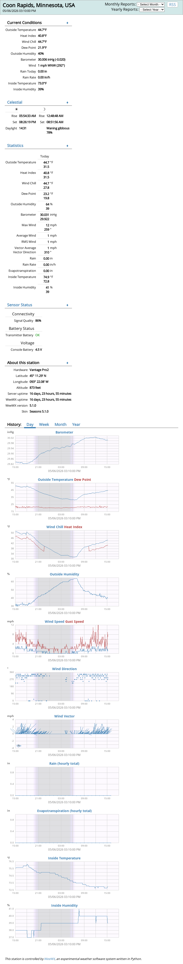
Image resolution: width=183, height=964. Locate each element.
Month (60, 424)
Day (29, 424)
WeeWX (49, 959)
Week (44, 424)
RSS (172, 4)
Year (76, 424)
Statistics (15, 145)
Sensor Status (19, 304)
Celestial (14, 102)
